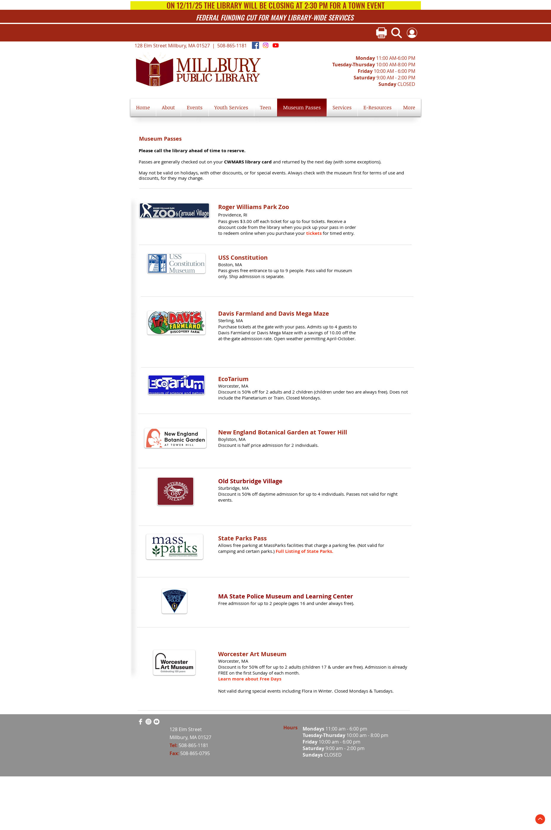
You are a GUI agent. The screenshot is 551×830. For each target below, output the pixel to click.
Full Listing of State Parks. (304, 551)
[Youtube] (275, 45)
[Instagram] (265, 45)
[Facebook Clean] (140, 722)
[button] (168, 107)
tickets (314, 233)
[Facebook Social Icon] (255, 45)
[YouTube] (156, 722)
